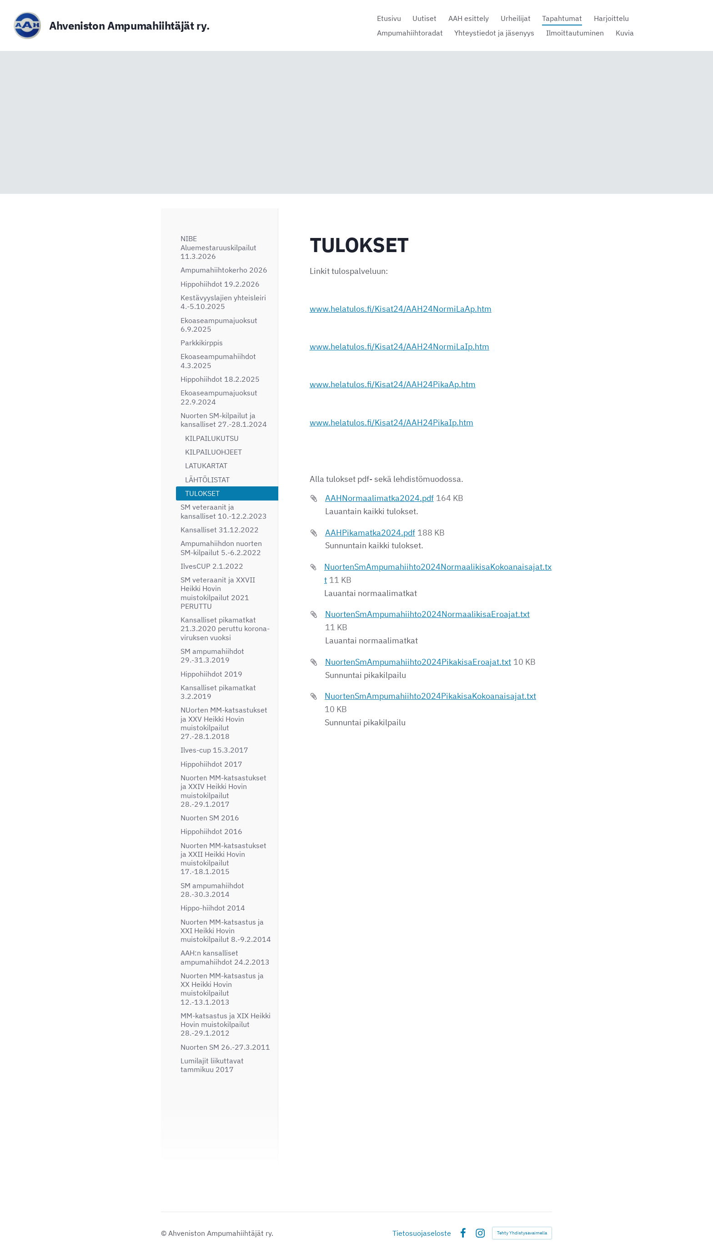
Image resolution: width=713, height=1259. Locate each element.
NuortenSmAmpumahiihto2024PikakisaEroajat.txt (418, 662)
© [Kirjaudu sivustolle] (164, 1233)
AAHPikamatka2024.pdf (370, 532)
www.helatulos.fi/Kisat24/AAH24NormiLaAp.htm (401, 308)
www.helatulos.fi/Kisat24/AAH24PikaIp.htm (391, 422)
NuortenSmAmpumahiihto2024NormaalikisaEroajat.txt (427, 614)
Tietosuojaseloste (421, 1233)
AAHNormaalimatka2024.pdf (379, 498)
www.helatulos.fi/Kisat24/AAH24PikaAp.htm (393, 384)
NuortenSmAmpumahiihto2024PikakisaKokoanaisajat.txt (430, 696)
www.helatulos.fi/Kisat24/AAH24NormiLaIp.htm (399, 346)
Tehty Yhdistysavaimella (522, 1233)
